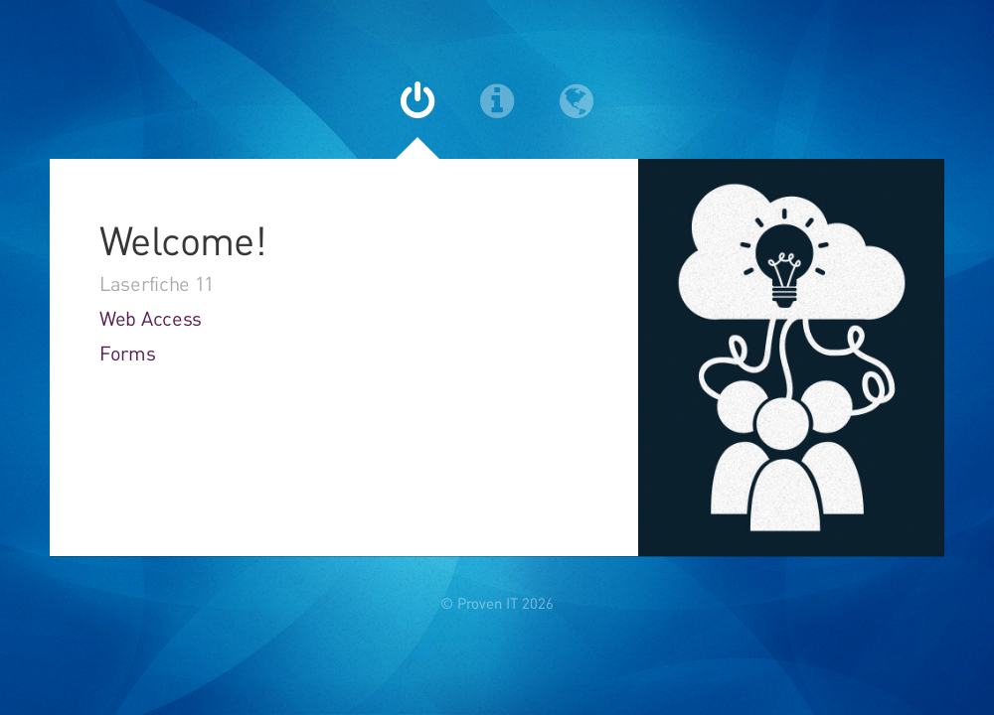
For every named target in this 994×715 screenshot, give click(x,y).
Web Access (150, 318)
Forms (127, 353)
